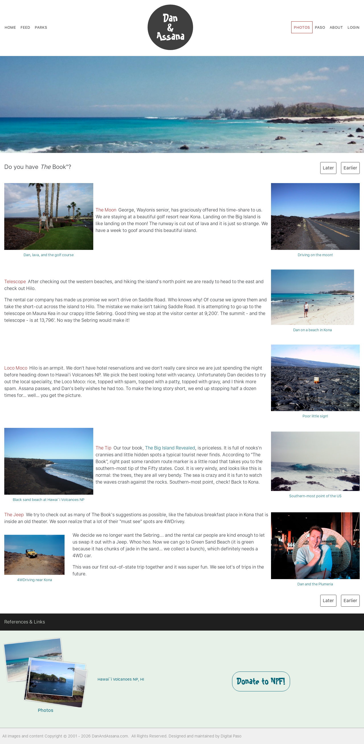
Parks (41, 27)
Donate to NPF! (261, 681)
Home (10, 27)
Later (328, 168)
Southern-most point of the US (315, 465)
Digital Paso (231, 736)
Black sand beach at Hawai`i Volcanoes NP (48, 464)
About (336, 27)
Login (353, 27)
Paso (320, 27)
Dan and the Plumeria (315, 549)
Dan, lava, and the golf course (48, 220)
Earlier (350, 168)
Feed (25, 27)
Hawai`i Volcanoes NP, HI (121, 679)
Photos (302, 27)
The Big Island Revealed (170, 448)
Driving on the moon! (315, 220)
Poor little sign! (315, 381)
